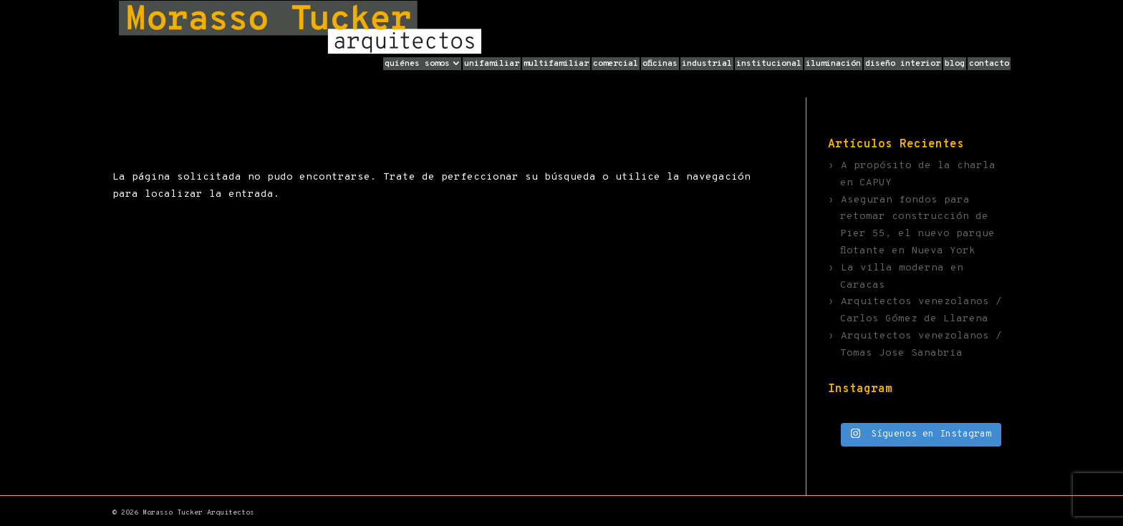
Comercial (615, 63)
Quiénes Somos (417, 63)
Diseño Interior (902, 63)
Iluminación (833, 63)
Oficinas (660, 63)
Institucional (768, 63)
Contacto (989, 63)
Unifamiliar (491, 63)
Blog (955, 63)
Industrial (707, 63)
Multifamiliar (556, 63)
